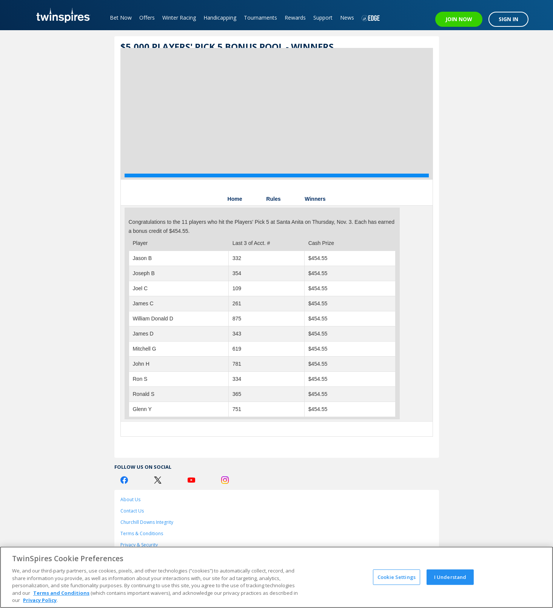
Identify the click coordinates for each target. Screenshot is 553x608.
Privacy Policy (40, 600)
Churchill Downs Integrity (146, 522)
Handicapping (219, 17)
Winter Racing (179, 17)
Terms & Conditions (141, 533)
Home (235, 199)
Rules (273, 199)
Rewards (295, 17)
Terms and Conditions (61, 593)
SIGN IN (508, 19)
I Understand (450, 576)
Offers (147, 17)
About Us (130, 499)
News (347, 17)
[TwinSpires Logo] (60, 15)
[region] (276, 577)
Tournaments (260, 17)
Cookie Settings (396, 576)
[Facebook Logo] (124, 480)
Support (323, 17)
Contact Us (132, 511)
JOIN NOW (458, 19)
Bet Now (121, 17)
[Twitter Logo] (158, 480)
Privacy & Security (139, 545)
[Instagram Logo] (225, 480)
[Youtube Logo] (191, 480)
